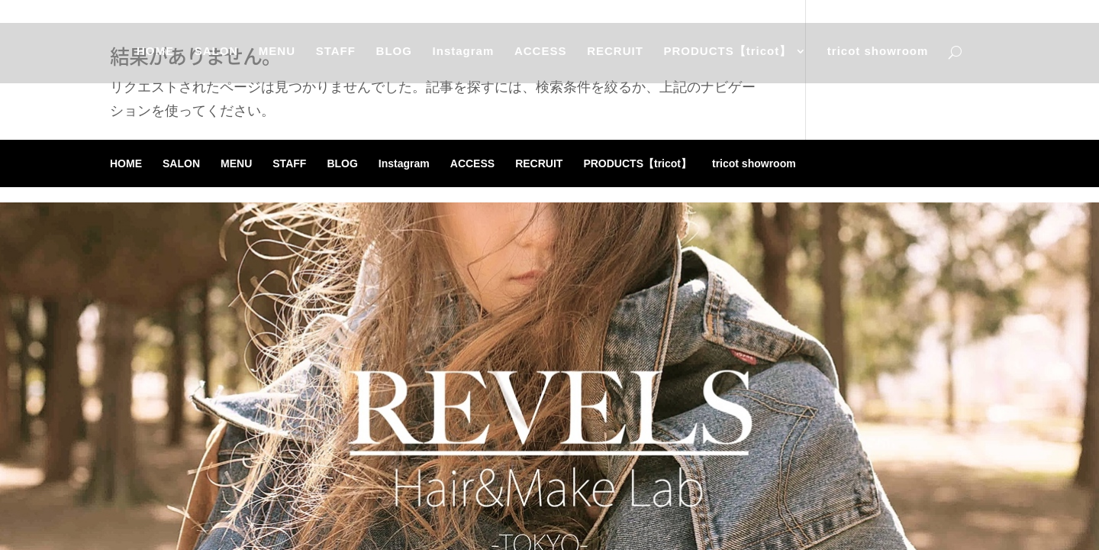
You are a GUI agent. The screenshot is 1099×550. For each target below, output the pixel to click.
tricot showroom (879, 57)
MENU (276, 57)
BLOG (393, 57)
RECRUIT (616, 57)
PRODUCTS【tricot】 (729, 57)
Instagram (464, 57)
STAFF (335, 57)
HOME (153, 57)
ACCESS (540, 57)
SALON (215, 57)
